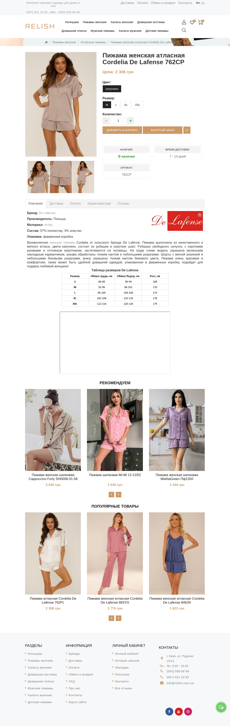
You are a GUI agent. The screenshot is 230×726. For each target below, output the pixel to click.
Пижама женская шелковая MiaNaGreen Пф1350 (177, 477)
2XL (137, 104)
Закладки (122, 667)
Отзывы (123, 203)
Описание (35, 203)
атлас (48, 224)
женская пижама (62, 242)
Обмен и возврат (163, 3)
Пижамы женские (95, 22)
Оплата (142, 3)
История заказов (127, 660)
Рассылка (122, 674)
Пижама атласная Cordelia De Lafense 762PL (53, 600)
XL (126, 104)
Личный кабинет (127, 653)
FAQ (72, 681)
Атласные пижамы (93, 42)
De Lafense (47, 213)
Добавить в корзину (122, 130)
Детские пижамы (157, 30)
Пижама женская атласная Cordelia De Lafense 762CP (148, 42)
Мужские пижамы (102, 30)
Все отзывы (123, 688)
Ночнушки (72, 22)
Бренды (74, 653)
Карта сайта (77, 702)
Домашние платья (74, 30)
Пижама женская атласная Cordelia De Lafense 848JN (177, 600)
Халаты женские (122, 22)
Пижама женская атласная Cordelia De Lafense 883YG (115, 600)
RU (198, 2)
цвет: (107, 82)
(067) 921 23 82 (37, 12)
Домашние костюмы (151, 22)
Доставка (127, 3)
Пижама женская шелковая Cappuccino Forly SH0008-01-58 (53, 477)
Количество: (112, 114)
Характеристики (99, 203)
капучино (112, 88)
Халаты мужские (130, 30)
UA (203, 2)
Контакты (185, 3)
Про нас (74, 688)
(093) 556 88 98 (69, 12)
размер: (109, 98)
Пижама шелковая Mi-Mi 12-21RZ (115, 475)
